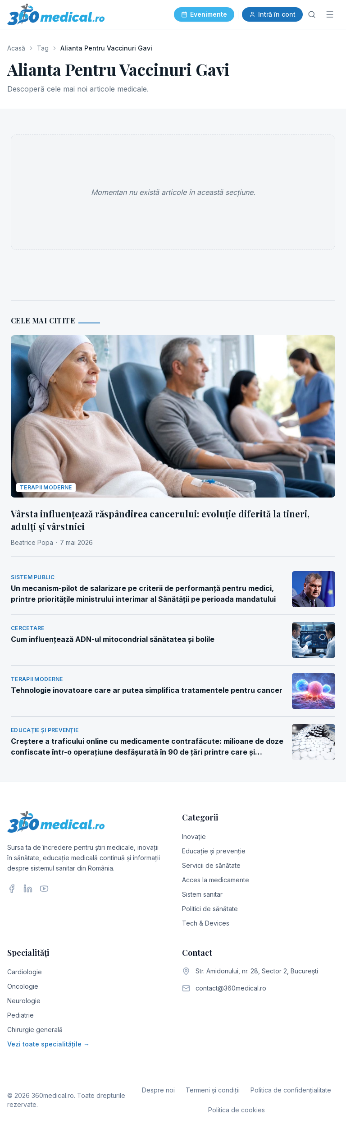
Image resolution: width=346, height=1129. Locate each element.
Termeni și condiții (213, 1090)
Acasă (16, 48)
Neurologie (24, 1001)
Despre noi (158, 1090)
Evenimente (204, 14)
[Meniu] (330, 14)
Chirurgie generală (35, 1029)
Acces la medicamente (215, 880)
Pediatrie (20, 1015)
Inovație (194, 836)
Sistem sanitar (202, 894)
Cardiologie (24, 972)
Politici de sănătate (210, 908)
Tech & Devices (205, 923)
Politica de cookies (236, 1110)
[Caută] (312, 14)
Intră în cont (272, 14)
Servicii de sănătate (211, 865)
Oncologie (22, 986)
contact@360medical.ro (231, 988)
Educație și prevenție (214, 851)
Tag (43, 48)
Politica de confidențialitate (290, 1090)
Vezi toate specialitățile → (48, 1044)
